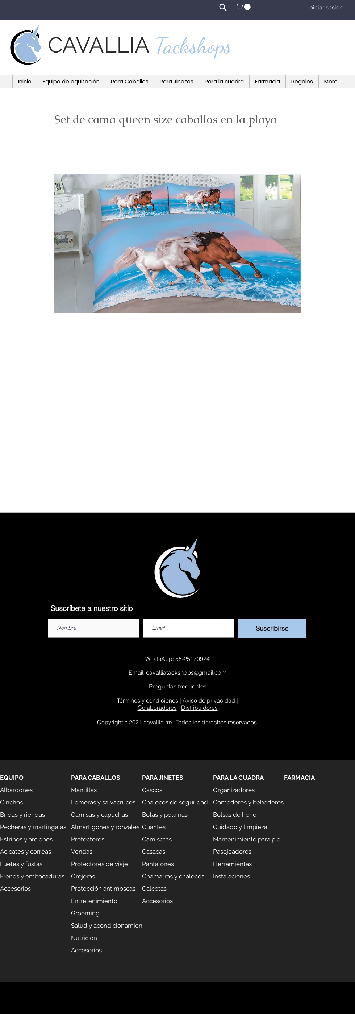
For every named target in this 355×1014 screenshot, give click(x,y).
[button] (244, 7)
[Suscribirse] (272, 628)
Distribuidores (199, 707)
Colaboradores (157, 707)
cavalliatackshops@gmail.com (186, 672)
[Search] (222, 7)
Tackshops (193, 46)
